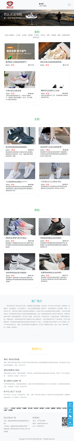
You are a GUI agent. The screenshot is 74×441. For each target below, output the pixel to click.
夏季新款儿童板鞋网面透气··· (17, 62)
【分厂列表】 (43, 6)
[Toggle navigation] (69, 5)
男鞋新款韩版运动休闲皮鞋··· (53, 235)
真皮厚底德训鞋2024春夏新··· (18, 144)
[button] (2, 16)
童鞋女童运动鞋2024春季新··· (51, 62)
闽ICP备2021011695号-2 (18, 429)
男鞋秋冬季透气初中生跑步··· (18, 235)
